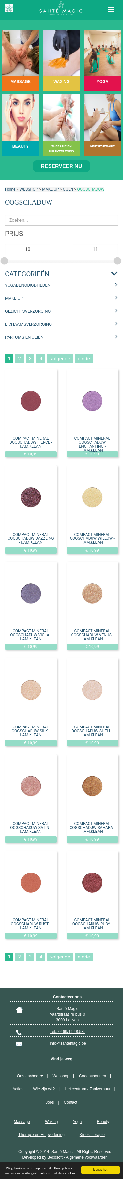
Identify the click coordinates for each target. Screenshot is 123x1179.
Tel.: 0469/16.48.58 (67, 1031)
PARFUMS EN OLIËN (24, 337)
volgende (60, 359)
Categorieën (27, 274)
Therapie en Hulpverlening (41, 1134)
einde (84, 359)
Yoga (77, 1121)
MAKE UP (50, 189)
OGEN (68, 189)
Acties (17, 1089)
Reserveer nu (61, 166)
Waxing (51, 1121)
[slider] (5, 260)
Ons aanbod (30, 1076)
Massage (22, 1121)
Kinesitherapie (92, 1134)
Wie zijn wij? (44, 1089)
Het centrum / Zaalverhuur (87, 1089)
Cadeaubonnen (92, 1076)
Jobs (50, 1102)
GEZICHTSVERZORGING (28, 311)
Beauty (103, 1121)
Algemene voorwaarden (87, 1157)
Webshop (61, 1076)
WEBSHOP (29, 189)
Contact (70, 1102)
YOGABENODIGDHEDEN (28, 285)
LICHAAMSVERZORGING (28, 324)
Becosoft (55, 1157)
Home (10, 189)
